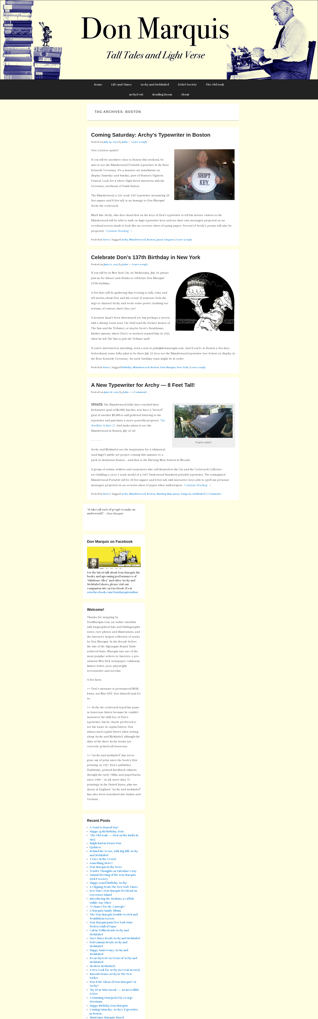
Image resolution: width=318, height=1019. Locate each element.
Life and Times (121, 84)
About (185, 94)
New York (182, 367)
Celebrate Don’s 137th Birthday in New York (145, 257)
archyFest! (136, 94)
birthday (126, 367)
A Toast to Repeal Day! (104, 827)
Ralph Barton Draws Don (105, 843)
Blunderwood (137, 239)
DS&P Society (187, 84)
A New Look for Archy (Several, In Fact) (115, 970)
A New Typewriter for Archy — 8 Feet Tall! (143, 385)
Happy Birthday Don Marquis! (109, 1005)
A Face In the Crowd (103, 859)
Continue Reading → (119, 231)
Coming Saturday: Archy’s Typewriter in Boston (150, 135)
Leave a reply (139, 142)
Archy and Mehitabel (154, 84)
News (106, 239)
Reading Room (162, 94)
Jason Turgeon (166, 239)
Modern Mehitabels (102, 966)
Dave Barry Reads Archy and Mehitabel (115, 938)
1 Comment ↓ (140, 392)
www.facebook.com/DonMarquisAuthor (112, 592)
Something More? (101, 863)
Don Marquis (168, 367)
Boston (151, 239)
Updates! (95, 847)
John (125, 142)
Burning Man (164, 493)
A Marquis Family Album (105, 910)
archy (124, 239)
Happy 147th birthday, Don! (107, 831)
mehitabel (198, 493)
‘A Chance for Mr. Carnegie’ (107, 906)
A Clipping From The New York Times (114, 887)
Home (98, 84)
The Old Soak (215, 84)
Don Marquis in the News (106, 867)
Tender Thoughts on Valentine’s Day (113, 871)
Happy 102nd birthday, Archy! (108, 883)
